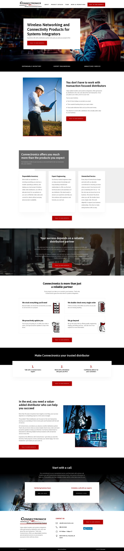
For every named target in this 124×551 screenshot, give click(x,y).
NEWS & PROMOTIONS (78, 4)
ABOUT (47, 4)
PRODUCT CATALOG (57, 4)
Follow (89, 528)
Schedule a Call (81, 493)
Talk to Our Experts (37, 43)
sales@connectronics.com (66, 523)
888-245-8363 (42, 493)
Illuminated (102, 549)
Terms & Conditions (62, 549)
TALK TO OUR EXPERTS (96, 4)
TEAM (67, 4)
